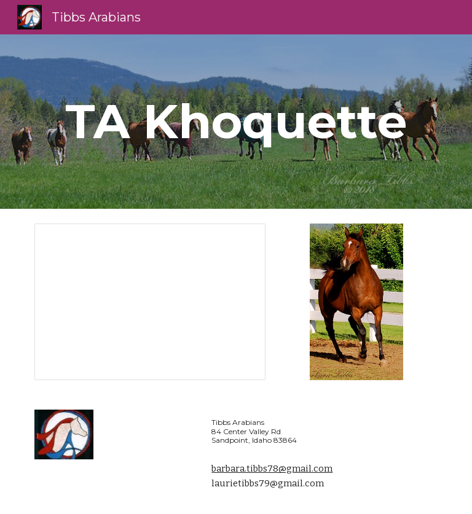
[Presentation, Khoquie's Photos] (149, 302)
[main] (235, 122)
